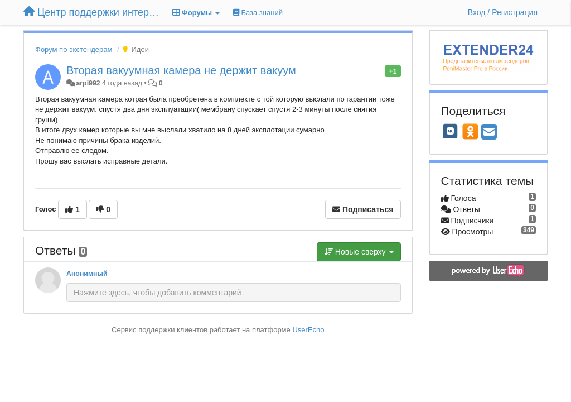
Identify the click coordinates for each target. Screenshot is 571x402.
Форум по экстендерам (73, 49)
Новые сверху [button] (359, 251)
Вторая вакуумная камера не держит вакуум (181, 70)
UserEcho (308, 330)
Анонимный (87, 273)
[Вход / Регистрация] (502, 12)
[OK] (470, 131)
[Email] (489, 132)
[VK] (450, 131)
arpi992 (88, 83)
